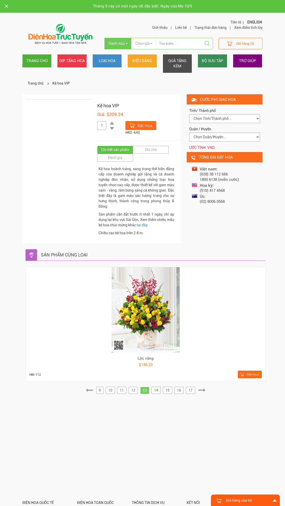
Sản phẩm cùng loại (64, 254)
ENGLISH (254, 22)
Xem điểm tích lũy (248, 28)
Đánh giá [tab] (115, 158)
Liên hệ (181, 28)
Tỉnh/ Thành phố (202, 111)
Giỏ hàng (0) (240, 43)
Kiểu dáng (142, 60)
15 (167, 390)
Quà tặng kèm (177, 63)
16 (179, 390)
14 (156, 390)
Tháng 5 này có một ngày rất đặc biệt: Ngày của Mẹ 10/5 (142, 6)
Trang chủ (37, 60)
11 (122, 390)
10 (110, 390)
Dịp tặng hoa (72, 60)
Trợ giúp (247, 60)
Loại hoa (107, 60)
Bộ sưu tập (212, 60)
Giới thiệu (160, 28)
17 (190, 390)
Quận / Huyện (200, 129)
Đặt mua (140, 125)
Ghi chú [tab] (151, 150)
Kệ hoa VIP (61, 83)
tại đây (142, 225)
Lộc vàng (146, 358)
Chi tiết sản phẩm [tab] (115, 150)
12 (133, 390)
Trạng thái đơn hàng (210, 28)
